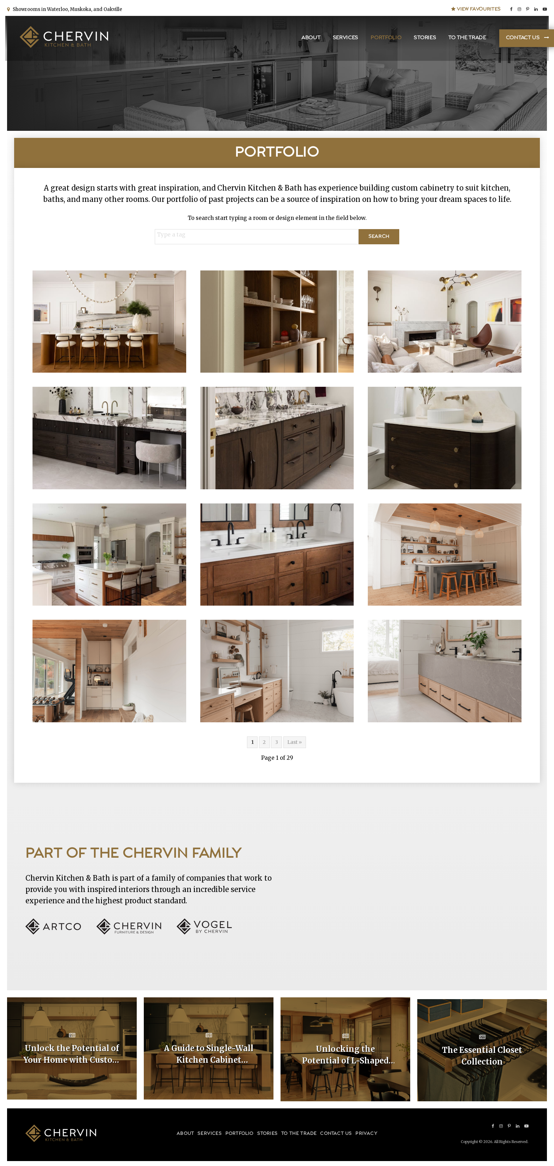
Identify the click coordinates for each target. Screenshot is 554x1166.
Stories (423, 39)
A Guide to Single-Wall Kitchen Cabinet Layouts (208, 1054)
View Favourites (476, 7)
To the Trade (465, 39)
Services (344, 39)
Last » (294, 742)
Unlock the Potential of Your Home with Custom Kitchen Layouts (71, 1054)
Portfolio (384, 39)
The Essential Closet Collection (482, 1054)
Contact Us (521, 39)
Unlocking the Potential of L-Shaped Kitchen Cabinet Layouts (345, 1054)
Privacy (366, 1131)
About (309, 39)
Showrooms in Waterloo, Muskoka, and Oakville (66, 8)
